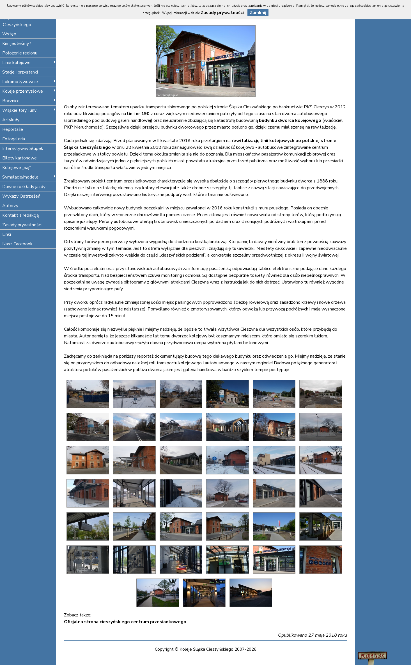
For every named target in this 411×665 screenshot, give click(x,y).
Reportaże (12, 129)
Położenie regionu (19, 53)
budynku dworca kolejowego (290, 120)
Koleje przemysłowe (29, 91)
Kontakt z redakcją (20, 215)
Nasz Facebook (17, 244)
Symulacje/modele (29, 177)
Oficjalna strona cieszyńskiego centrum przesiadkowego (125, 622)
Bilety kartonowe (19, 158)
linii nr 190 (138, 114)
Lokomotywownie (29, 82)
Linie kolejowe (29, 63)
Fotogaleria (13, 139)
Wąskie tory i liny (29, 110)
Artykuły (10, 120)
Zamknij (258, 13)
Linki (6, 234)
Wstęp (9, 34)
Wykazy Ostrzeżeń (21, 196)
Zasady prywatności (22, 225)
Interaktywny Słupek (22, 148)
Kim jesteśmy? (16, 43)
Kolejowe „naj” (16, 167)
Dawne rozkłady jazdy (23, 187)
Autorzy (10, 206)
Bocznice (29, 101)
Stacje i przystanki (20, 72)
